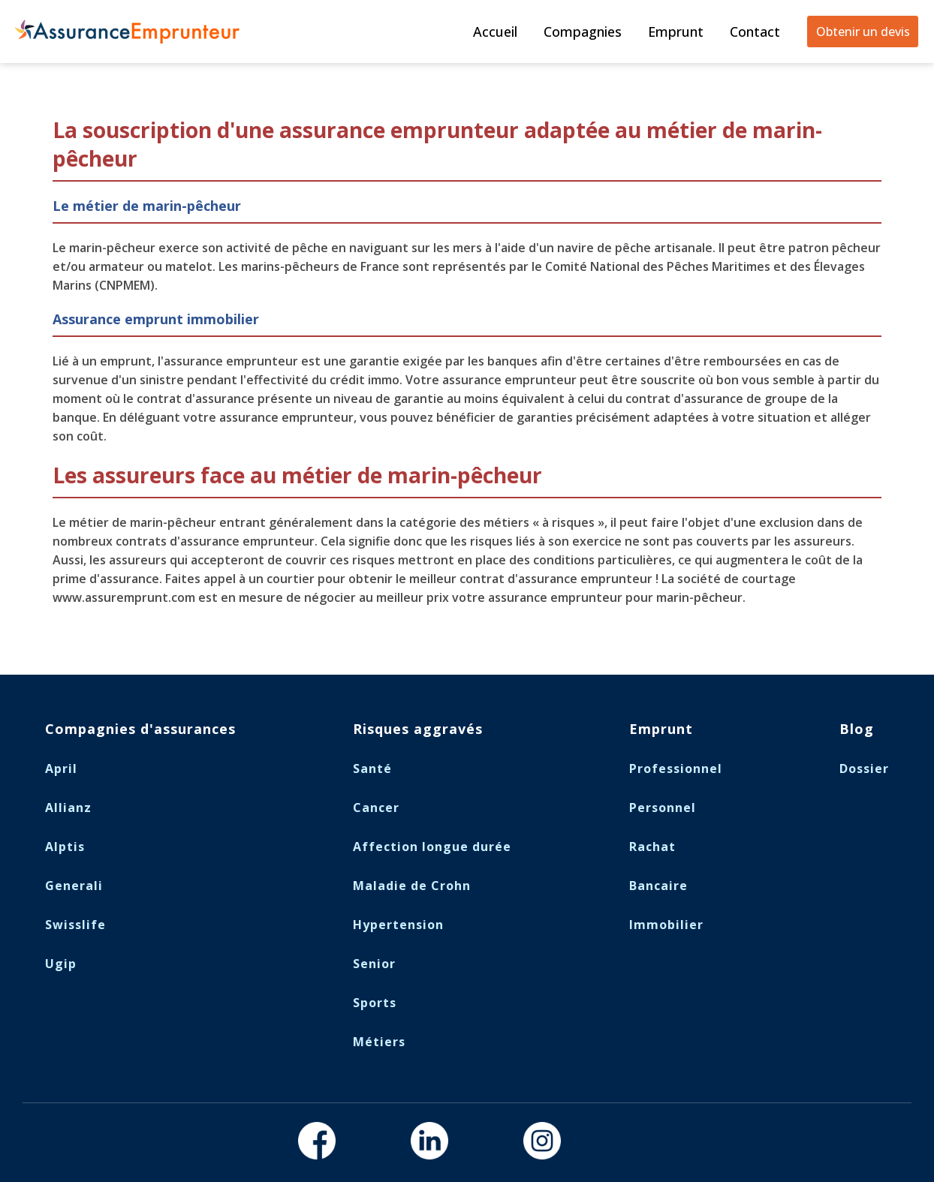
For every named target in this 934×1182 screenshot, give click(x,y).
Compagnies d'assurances (140, 729)
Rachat (652, 846)
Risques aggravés (418, 729)
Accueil (495, 32)
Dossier (864, 768)
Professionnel (675, 768)
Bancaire (658, 885)
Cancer (376, 807)
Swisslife (75, 924)
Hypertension (398, 924)
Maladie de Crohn (412, 885)
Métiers (379, 1041)
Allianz (68, 807)
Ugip (61, 963)
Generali (74, 885)
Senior (374, 963)
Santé (372, 768)
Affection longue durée (432, 846)
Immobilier (666, 924)
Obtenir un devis (863, 31)
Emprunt (676, 32)
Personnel (662, 807)
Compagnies (583, 32)
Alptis (65, 846)
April (61, 768)
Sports (374, 1002)
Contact (755, 32)
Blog (856, 729)
